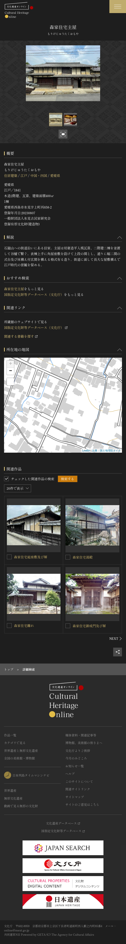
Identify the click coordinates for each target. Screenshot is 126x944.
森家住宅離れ (24, 625)
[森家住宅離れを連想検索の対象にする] (9, 625)
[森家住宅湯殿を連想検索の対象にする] (67, 557)
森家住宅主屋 (14, 288)
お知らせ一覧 (74, 766)
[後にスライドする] (115, 638)
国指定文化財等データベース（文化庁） (34, 294)
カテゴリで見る (15, 742)
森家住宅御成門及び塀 (89, 625)
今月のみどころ (76, 758)
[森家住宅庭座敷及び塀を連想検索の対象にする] (9, 557)
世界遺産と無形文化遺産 (21, 750)
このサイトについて (79, 781)
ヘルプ (70, 773)
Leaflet (86, 450)
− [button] (10, 371)
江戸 (23, 175)
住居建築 (10, 175)
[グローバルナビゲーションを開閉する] (117, 6)
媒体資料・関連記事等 (80, 735)
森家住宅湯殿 (83, 557)
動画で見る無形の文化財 (21, 806)
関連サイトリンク (77, 789)
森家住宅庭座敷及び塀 (30, 557)
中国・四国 (38, 175)
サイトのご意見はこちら (82, 804)
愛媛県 (55, 175)
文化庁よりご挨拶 (77, 750)
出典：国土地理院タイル (106, 450)
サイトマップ (74, 797)
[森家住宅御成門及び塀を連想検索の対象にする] (67, 625)
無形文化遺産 (13, 798)
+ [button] (10, 364)
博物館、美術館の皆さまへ (84, 742)
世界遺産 (10, 790)
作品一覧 (10, 735)
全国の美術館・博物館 (19, 758)
